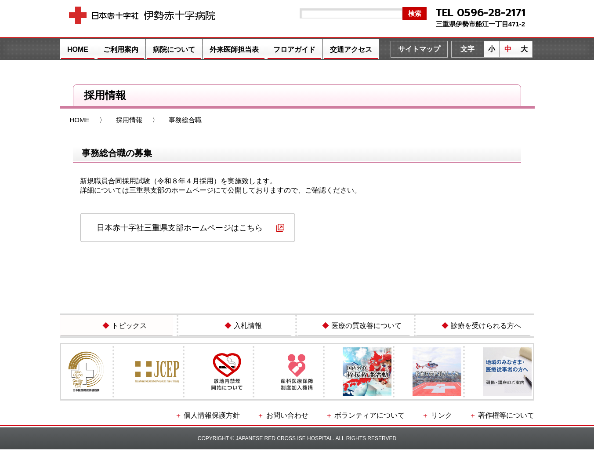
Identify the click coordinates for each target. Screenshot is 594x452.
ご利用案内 (120, 49)
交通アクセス (351, 49)
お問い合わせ (326, 418)
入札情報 (241, 327)
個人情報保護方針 (262, 418)
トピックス (122, 327)
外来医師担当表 (234, 49)
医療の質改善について (360, 327)
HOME (77, 49)
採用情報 (129, 120)
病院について (174, 49)
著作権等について (509, 418)
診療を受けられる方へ (479, 327)
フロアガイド (294, 49)
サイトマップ (419, 49)
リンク (455, 418)
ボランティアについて (395, 418)
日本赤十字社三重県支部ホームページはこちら (180, 227)
